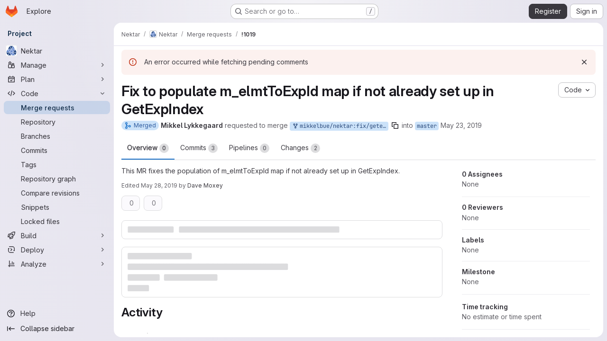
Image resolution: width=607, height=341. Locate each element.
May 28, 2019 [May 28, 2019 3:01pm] (159, 185)
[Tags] (57, 164)
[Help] (57, 313)
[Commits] (57, 150)
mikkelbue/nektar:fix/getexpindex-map (340, 126)
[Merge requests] (57, 107)
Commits (199, 148)
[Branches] (57, 136)
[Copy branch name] (395, 125)
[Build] (57, 235)
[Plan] (57, 79)
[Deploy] (57, 249)
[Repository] (57, 121)
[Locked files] (57, 221)
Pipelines (249, 148)
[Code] (57, 93)
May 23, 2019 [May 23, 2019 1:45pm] (461, 125)
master (427, 126)
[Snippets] (57, 207)
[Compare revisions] (57, 192)
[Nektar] (57, 50)
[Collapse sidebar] (57, 328)
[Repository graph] (57, 178)
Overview (148, 148)
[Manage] (57, 65)
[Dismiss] (584, 62)
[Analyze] (57, 263)
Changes (300, 148)
